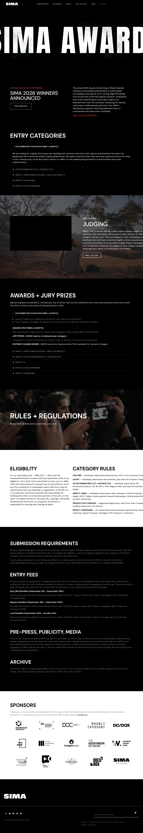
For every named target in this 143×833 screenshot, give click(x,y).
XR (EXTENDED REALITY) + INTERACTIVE (34, 169)
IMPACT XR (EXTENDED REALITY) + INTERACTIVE (38, 356)
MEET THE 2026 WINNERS (85, 115)
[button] (71, 146)
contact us (82, 715)
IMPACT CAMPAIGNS (25, 180)
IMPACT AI (20, 362)
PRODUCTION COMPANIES (27, 186)
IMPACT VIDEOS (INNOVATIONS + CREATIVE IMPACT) (40, 175)
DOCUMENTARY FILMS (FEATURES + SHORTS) (36, 146)
